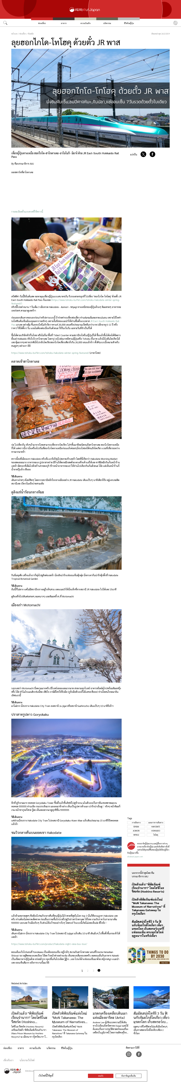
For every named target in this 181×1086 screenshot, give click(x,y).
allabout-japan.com (135, 856)
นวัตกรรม (107, 23)
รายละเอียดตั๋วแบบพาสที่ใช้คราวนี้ (27, 211)
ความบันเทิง (85, 23)
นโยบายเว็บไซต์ (27, 1060)
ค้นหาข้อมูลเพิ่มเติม (128, 1076)
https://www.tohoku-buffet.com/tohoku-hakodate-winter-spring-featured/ (50, 352)
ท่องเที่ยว (42, 23)
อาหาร (63, 23)
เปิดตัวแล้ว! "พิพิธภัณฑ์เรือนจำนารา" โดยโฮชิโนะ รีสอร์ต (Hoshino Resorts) (148, 888)
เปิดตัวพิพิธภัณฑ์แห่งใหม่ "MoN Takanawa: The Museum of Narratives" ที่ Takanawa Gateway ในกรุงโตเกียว (148, 906)
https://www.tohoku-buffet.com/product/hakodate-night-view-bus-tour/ (49, 943)
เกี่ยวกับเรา (8, 1060)
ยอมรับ (100, 1076)
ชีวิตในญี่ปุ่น (129, 23)
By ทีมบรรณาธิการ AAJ (22, 163)
